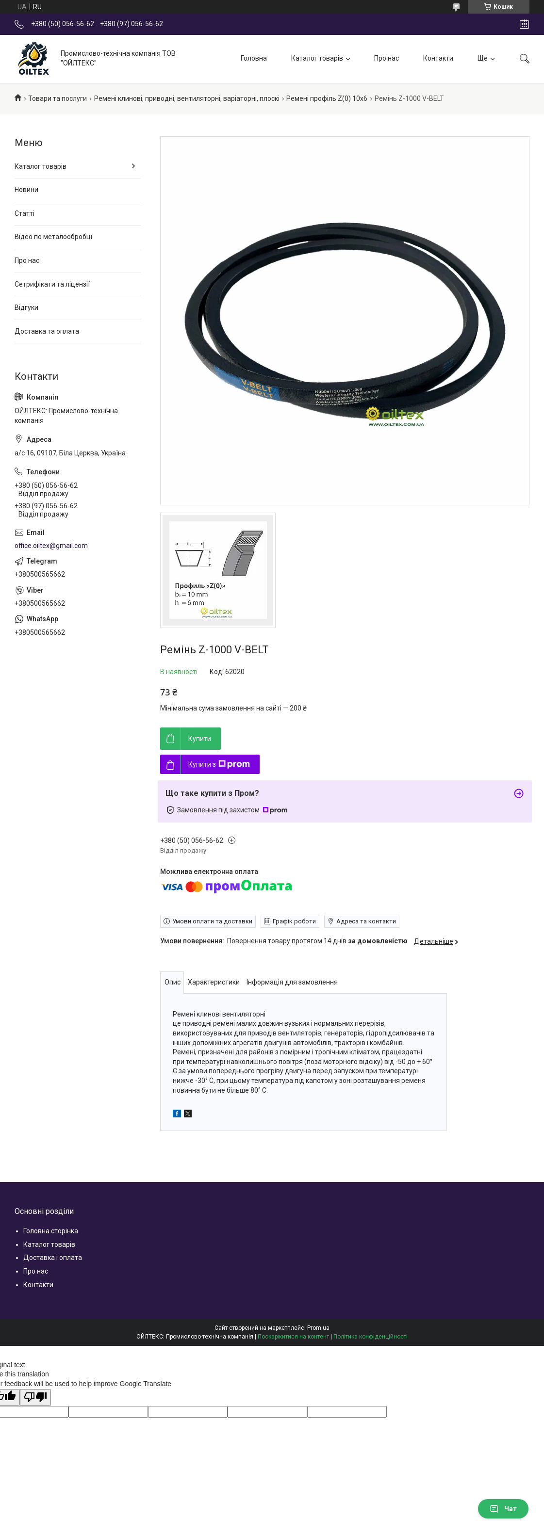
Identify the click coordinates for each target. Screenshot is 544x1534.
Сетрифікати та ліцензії (52, 284)
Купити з (219, 764)
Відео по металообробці (53, 237)
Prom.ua (318, 1327)
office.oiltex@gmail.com (51, 545)
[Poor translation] (35, 1397)
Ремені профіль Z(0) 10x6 (326, 98)
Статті (24, 213)
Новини (26, 190)
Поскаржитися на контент (293, 1336)
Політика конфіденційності (370, 1336)
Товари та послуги (57, 98)
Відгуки (26, 307)
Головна (254, 58)
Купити (199, 739)
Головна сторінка (50, 1231)
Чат (503, 1508)
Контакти (438, 58)
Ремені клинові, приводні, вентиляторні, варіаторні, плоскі (187, 98)
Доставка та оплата (47, 331)
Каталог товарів (317, 58)
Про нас (386, 58)
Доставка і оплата (52, 1257)
